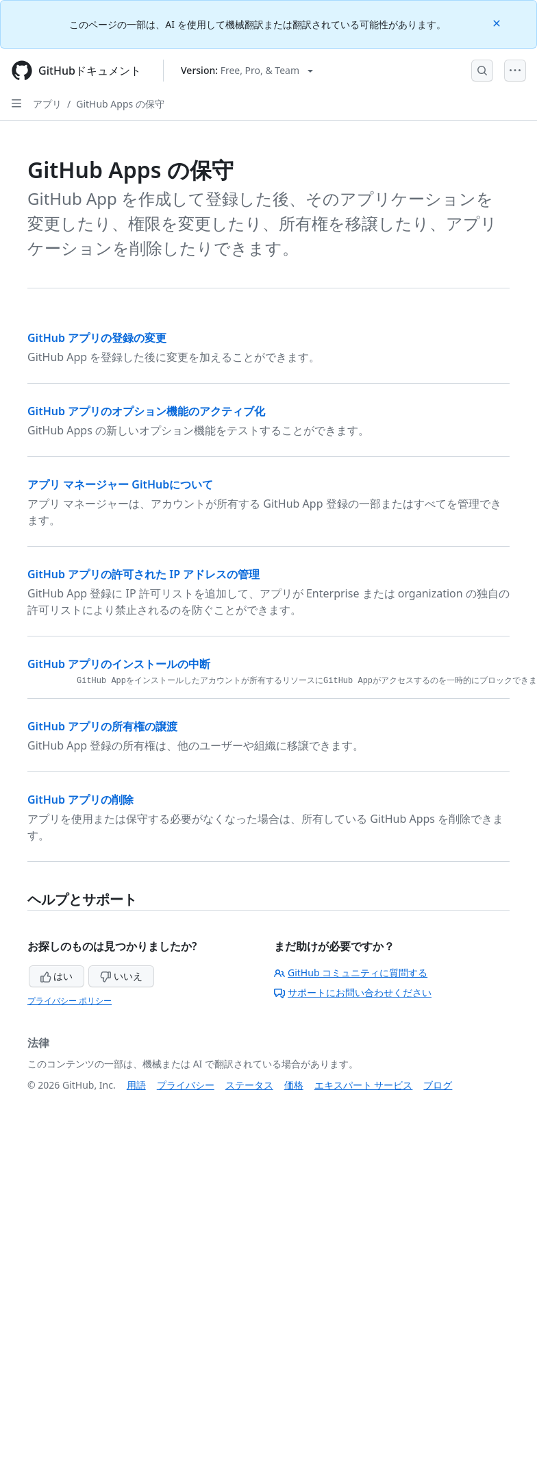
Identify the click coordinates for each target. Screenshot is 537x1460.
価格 (293, 1084)
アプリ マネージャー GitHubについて (120, 484)
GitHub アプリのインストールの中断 (118, 663)
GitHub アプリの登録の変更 (96, 337)
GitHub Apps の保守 (120, 103)
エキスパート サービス (363, 1084)
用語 (136, 1084)
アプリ (47, 103)
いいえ (121, 975)
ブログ (437, 1084)
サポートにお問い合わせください (353, 992)
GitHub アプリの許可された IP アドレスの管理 (143, 574)
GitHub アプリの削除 (80, 799)
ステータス (249, 1084)
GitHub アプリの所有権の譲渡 (102, 726)
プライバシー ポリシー (69, 1000)
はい (56, 975)
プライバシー (185, 1084)
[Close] (498, 22)
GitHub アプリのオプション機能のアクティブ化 (146, 411)
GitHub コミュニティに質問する (350, 972)
